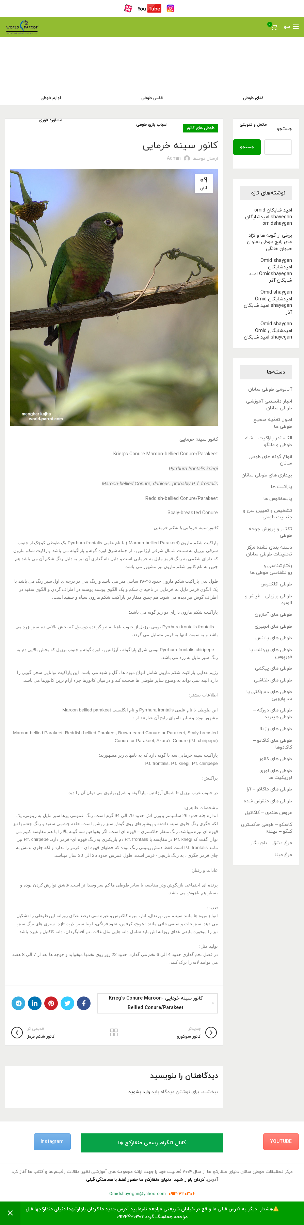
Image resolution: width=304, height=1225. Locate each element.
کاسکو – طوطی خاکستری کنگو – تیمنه (266, 828)
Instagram (52, 1141)
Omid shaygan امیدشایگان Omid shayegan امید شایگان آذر (268, 302)
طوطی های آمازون (273, 614)
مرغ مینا (283, 855)
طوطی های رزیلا (275, 729)
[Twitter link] (67, 1003)
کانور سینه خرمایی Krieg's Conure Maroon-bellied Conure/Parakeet (156, 1003)
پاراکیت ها (281, 487)
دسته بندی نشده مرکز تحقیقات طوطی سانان (269, 550)
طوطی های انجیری (273, 626)
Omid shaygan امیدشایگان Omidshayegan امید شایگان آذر (270, 270)
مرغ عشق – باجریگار (271, 843)
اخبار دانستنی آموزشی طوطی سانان (269, 404)
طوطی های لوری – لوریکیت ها (273, 774)
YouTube (281, 1141)
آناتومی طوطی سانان (270, 389)
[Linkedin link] (35, 1003)
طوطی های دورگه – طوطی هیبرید (272, 713)
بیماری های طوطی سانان (266, 475)
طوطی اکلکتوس (276, 584)
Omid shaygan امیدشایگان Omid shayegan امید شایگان (268, 331)
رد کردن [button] (10, 1213)
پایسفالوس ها (277, 499)
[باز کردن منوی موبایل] (291, 27)
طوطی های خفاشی (273, 680)
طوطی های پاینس (273, 638)
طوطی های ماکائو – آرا (269, 789)
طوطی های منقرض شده (268, 801)
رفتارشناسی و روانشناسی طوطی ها (271, 569)
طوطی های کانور (275, 759)
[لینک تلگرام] (18, 1003)
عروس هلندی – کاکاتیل (268, 813)
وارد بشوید (139, 1092)
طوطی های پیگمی (273, 668)
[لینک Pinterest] (51, 1003)
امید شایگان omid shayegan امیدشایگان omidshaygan (268, 217)
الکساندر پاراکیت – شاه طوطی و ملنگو (268, 441)
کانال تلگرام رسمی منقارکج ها (152, 1143)
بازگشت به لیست (114, 1032)
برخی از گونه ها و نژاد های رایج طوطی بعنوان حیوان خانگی (269, 242)
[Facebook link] (84, 1003)
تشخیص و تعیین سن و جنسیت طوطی (267, 514)
